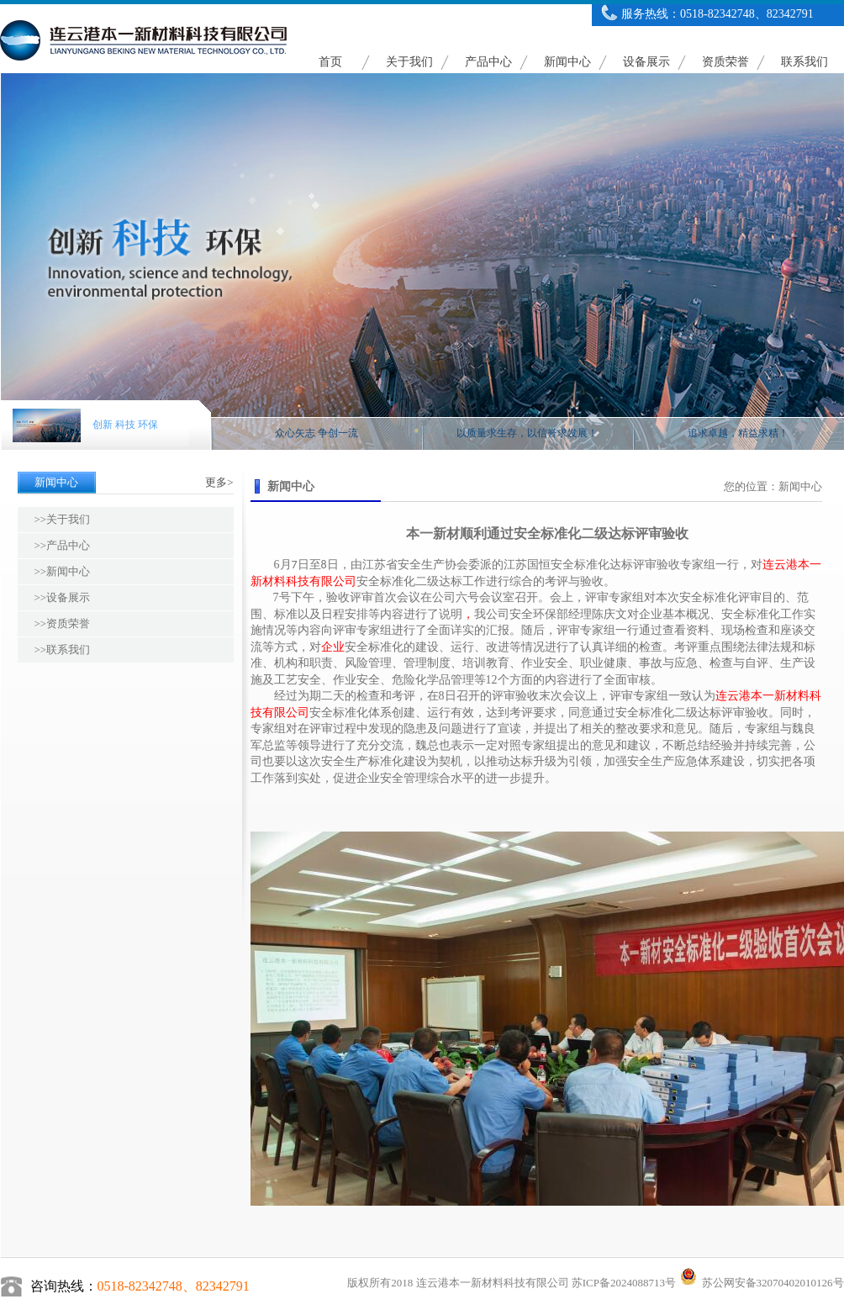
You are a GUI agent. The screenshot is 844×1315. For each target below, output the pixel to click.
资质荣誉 (725, 61)
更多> (219, 482)
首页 (330, 61)
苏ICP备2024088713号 (624, 1282)
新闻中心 (567, 61)
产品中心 (488, 61)
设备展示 (646, 61)
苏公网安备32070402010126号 (760, 1282)
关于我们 (409, 61)
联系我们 (804, 61)
